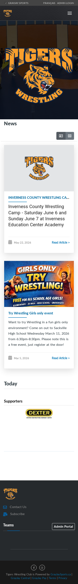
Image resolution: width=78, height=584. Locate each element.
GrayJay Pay (39, 578)
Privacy (62, 578)
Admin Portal (63, 526)
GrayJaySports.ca (61, 574)
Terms (52, 578)
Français (50, 3)
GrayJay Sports (16, 3)
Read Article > (61, 242)
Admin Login (65, 3)
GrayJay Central (20, 578)
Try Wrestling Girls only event (30, 313)
